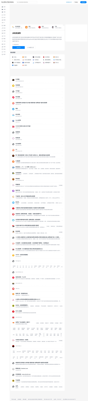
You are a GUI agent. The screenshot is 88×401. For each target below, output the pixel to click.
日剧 (20, 267)
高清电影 (49, 352)
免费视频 (51, 323)
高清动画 (45, 352)
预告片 (61, 323)
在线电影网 (31, 173)
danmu (61, 357)
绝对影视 (14, 352)
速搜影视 (40, 267)
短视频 (37, 323)
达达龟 (61, 306)
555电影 (17, 335)
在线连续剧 (57, 352)
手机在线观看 (43, 306)
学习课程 (36, 358)
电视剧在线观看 (47, 329)
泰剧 (26, 267)
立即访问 (18, 47)
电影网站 (46, 358)
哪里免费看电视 (59, 226)
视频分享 (46, 323)
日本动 (43, 334)
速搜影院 (14, 267)
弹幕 (17, 358)
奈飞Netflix (27, 335)
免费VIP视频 (40, 334)
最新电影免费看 (23, 329)
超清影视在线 (24, 352)
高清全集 (60, 386)
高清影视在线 (29, 352)
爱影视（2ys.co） (59, 202)
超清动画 (41, 352)
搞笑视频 (42, 323)
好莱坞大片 (56, 306)
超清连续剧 (37, 352)
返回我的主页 (69, 2)
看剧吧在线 (53, 226)
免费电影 (52, 329)
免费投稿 (83, 2)
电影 (31, 267)
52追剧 (48, 226)
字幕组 (43, 267)
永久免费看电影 (33, 329)
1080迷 (14, 358)
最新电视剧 (37, 306)
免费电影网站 (60, 329)
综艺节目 (46, 386)
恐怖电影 (23, 335)
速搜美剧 (35, 267)
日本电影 (51, 335)
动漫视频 (51, 386)
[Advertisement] (49, 14)
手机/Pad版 (13, 399)
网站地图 (24, 399)
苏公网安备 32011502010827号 (69, 399)
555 (13, 334)
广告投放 (76, 2)
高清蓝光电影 (36, 202)
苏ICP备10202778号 (48, 399)
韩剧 (23, 267)
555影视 (20, 335)
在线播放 (55, 386)
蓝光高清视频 (23, 202)
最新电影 (32, 306)
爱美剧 (51, 267)
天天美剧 (47, 267)
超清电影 (33, 352)
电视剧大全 (51, 358)
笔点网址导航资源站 (7, 2)
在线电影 (52, 352)
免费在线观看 (41, 358)
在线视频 (60, 185)
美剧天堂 (58, 267)
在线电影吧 (25, 173)
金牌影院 (22, 386)
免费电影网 (56, 329)
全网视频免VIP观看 (50, 202)
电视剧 (41, 386)
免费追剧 (19, 329)
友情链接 (19, 399)
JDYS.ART (19, 351)
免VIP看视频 (43, 202)
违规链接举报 (16, 44)
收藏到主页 (30, 47)
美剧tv (55, 267)
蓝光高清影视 (30, 202)
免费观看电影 (14, 329)
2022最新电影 (31, 335)
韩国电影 (47, 335)
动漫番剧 (31, 358)
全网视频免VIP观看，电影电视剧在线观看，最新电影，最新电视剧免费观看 (48, 173)
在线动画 (61, 352)
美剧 (17, 267)
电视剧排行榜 (50, 306)
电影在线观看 (42, 329)
